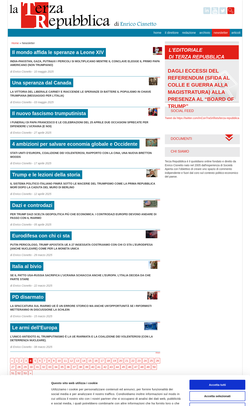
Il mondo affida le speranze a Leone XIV (58, 52)
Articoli (235, 32)
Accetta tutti (217, 358)
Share (157, 77)
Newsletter (221, 32)
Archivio (204, 32)
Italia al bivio (26, 266)
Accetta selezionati (217, 369)
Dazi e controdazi (32, 205)
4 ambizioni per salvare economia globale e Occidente (75, 144)
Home (157, 32)
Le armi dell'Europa (34, 327)
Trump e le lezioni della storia (46, 174)
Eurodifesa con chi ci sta (41, 235)
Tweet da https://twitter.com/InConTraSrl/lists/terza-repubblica (202, 118)
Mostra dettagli (205, 398)
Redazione (189, 32)
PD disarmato (28, 297)
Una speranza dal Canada (41, 82)
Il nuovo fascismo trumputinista (49, 113)
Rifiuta (217, 381)
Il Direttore (172, 32)
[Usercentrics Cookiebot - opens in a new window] (25, 398)
